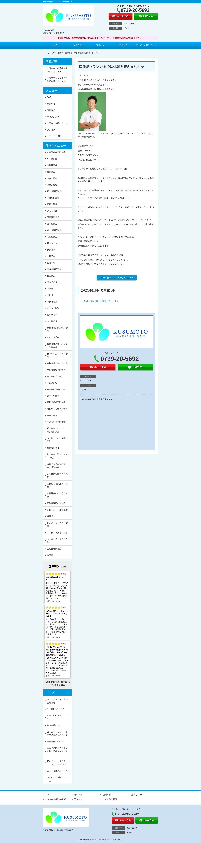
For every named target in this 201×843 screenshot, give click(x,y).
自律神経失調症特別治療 (57, 329)
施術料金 (100, 45)
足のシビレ (52, 243)
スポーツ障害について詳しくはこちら (116, 278)
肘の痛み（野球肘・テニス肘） (57, 456)
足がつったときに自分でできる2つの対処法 (57, 763)
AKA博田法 (52, 159)
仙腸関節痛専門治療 (56, 152)
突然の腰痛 (52, 185)
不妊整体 (51, 256)
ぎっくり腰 (52, 211)
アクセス (123, 45)
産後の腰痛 (52, 204)
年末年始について (55, 725)
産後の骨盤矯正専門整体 (57, 485)
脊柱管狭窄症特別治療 (57, 363)
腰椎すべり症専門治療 (57, 409)
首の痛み (51, 276)
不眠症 (50, 289)
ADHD (50, 295)
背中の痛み (52, 224)
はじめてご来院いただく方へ (57, 779)
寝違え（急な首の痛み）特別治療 (56, 466)
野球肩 (50, 516)
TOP (55, 45)
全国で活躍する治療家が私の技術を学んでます (57, 751)
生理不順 (51, 263)
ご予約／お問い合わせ (146, 45)
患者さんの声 (53, 117)
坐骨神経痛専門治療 (56, 370)
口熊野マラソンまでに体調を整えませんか (57, 80)
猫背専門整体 (53, 448)
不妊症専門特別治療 (56, 503)
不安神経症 (52, 302)
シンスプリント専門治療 (57, 524)
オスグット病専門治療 (57, 532)
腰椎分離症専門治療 (56, 402)
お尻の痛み (52, 237)
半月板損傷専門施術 (56, 422)
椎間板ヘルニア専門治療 (57, 355)
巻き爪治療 (52, 383)
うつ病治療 (52, 321)
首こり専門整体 (54, 230)
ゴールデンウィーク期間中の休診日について (57, 733)
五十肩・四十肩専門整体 (57, 540)
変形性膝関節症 (54, 549)
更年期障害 (52, 314)
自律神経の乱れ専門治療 (57, 495)
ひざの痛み (52, 178)
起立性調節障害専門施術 (57, 475)
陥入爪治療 (52, 282)
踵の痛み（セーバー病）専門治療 (56, 430)
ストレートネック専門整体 (57, 440)
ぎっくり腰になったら (57, 771)
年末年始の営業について (57, 717)
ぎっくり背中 (53, 337)
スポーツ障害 (57, 53)
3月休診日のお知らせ (57, 709)
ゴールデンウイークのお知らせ (57, 701)
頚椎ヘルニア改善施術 (57, 510)
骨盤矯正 (51, 172)
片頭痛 (50, 555)
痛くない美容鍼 (54, 376)
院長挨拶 (77, 45)
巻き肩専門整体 (54, 269)
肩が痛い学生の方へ (56, 389)
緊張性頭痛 (52, 165)
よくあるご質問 (54, 136)
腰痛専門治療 (53, 217)
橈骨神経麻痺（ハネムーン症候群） (57, 345)
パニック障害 (53, 308)
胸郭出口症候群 (54, 198)
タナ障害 (51, 250)
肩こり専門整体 (54, 191)
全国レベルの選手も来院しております (101, 301)
